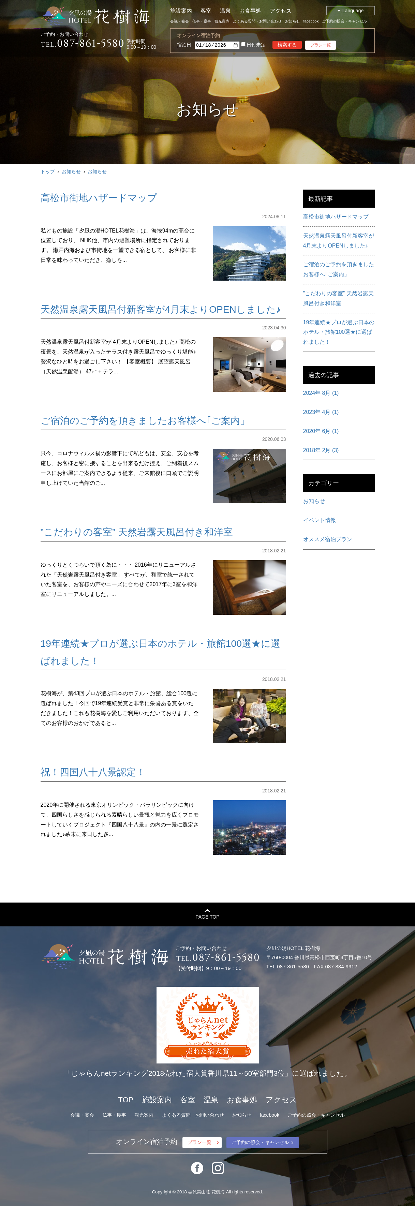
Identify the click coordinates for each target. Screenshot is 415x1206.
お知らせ (292, 21)
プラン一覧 (320, 45)
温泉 (225, 11)
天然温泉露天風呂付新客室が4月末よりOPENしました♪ (161, 309)
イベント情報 (319, 520)
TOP (125, 1100)
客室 (206, 11)
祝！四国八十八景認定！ (93, 772)
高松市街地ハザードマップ (99, 198)
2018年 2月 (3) (321, 450)
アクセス (281, 11)
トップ (48, 171)
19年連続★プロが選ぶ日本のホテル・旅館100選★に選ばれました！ (339, 332)
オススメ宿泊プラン (327, 539)
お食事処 (250, 11)
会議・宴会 (179, 21)
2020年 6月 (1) (321, 431)
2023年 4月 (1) (321, 412)
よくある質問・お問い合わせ (257, 21)
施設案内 (181, 11)
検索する (287, 44)
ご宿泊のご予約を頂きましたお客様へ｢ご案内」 (145, 420)
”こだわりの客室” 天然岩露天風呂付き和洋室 (137, 532)
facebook (311, 21)
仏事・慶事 (201, 21)
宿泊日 (184, 44)
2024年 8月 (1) (321, 393)
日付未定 (253, 45)
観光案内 (221, 21)
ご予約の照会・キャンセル (344, 21)
